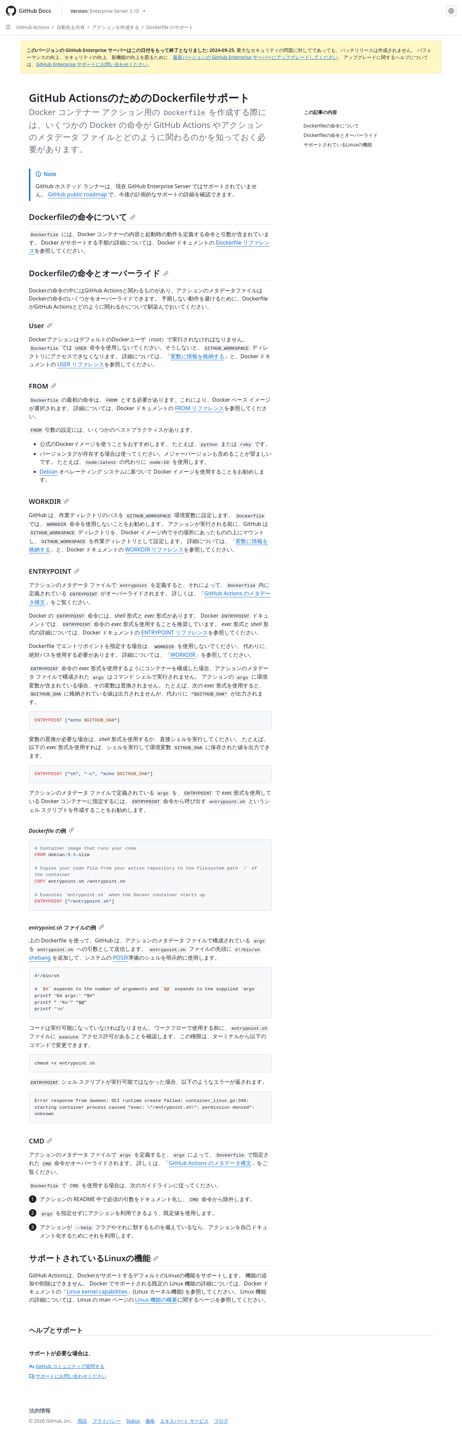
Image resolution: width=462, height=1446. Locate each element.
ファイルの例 (66, 927)
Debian (49, 471)
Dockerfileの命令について (82, 216)
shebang (40, 957)
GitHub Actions (32, 27)
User (40, 325)
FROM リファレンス (199, 408)
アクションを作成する (115, 27)
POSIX (120, 957)
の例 (51, 830)
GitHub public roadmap (77, 194)
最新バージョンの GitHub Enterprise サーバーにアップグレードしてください (255, 57)
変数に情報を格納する (197, 356)
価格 (150, 1421)
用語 (82, 1421)
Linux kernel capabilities (97, 1291)
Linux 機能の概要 (156, 1299)
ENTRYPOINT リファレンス (174, 632)
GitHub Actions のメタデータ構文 (210, 1163)
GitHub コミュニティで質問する (66, 1366)
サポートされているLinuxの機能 (94, 1258)
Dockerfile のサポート (169, 27)
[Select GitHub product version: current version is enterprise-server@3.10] (108, 11)
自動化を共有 (71, 27)
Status (133, 1421)
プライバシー (106, 1421)
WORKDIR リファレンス (154, 549)
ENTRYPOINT (54, 571)
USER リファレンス (80, 364)
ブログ (221, 1421)
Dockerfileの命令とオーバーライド (99, 273)
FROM (43, 386)
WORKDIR (49, 501)
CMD (41, 1140)
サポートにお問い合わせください (67, 1376)
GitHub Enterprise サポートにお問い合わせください (92, 64)
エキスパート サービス (184, 1421)
